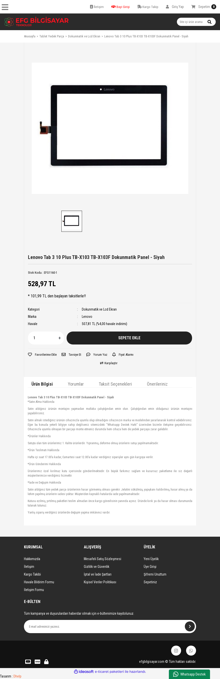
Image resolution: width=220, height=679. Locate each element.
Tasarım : (10, 676)
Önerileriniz (157, 384)
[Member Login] (175, 7)
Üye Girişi (150, 567)
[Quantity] (46, 338)
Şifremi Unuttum (155, 574)
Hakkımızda (32, 559)
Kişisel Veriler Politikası (100, 582)
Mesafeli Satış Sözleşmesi (102, 559)
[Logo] (37, 22)
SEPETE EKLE (129, 338)
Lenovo (87, 317)
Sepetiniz (150, 582)
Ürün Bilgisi (42, 384)
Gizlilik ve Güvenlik (96, 567)
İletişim (29, 567)
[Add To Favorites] (42, 354)
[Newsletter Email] (110, 626)
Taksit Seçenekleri (115, 384)
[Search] (196, 22)
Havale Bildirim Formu (39, 582)
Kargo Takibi (32, 574)
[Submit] (190, 626)
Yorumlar (76, 384)
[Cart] (203, 7)
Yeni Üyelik (151, 559)
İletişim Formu (34, 590)
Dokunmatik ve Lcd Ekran (99, 309)
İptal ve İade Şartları (97, 574)
